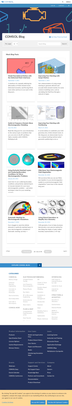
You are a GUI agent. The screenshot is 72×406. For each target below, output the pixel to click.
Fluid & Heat (28, 309)
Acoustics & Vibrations (55, 300)
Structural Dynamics (55, 318)
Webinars (12, 366)
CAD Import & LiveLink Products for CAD (57, 281)
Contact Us (50, 376)
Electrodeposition (14, 298)
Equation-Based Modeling (42, 288)
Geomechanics (56, 304)
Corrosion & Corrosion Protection (12, 290)
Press (49, 372)
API (38, 279)
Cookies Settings (7, 402)
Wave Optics (27, 305)
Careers (49, 369)
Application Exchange (54, 345)
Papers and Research (34, 347)
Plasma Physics (27, 289)
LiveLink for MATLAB (55, 290)
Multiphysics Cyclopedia (55, 351)
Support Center (33, 366)
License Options (14, 341)
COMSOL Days (13, 369)
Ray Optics (26, 292)
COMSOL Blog (51, 348)
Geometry (40, 292)
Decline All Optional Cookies (58, 402)
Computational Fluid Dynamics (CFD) (27, 313)
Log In (53, 5)
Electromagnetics (31, 277)
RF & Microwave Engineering (28, 296)
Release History (14, 348)
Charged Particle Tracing (28, 280)
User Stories (32, 343)
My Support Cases (34, 369)
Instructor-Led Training (54, 338)
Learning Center (52, 335)
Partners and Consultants (36, 376)
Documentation (33, 379)
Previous (26, 251)
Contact (61, 5)
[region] (36, 398)
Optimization (41, 316)
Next (48, 251)
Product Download (34, 382)
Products (12, 335)
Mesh (39, 308)
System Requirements (16, 345)
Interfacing (57, 277)
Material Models (56, 307)
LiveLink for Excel (57, 286)
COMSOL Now (14, 308)
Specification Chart (15, 338)
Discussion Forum (53, 341)
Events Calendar (14, 372)
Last (65, 251)
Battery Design (13, 279)
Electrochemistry (14, 295)
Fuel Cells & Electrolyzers (12, 302)
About (49, 366)
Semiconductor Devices (27, 301)
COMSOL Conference (16, 376)
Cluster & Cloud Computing (42, 283)
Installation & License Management (41, 296)
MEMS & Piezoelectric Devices (55, 312)
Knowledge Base (33, 372)
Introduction (41, 302)
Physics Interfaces (42, 319)
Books (30, 350)
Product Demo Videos (35, 340)
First (8, 251)
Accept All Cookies (38, 402)
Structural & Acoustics (57, 296)
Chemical (13, 277)
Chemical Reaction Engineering (12, 284)
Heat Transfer (27, 318)
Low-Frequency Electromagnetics (28, 285)
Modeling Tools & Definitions (42, 312)
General (40, 277)
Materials (40, 305)
